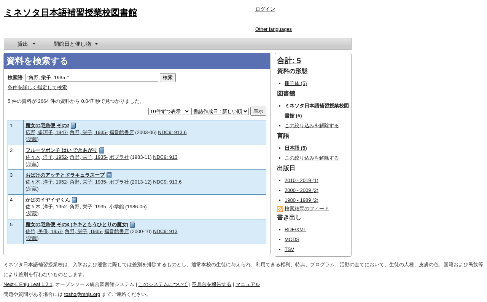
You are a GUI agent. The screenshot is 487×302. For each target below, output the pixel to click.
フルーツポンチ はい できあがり (61, 150)
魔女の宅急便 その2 (47, 125)
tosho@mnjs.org (82, 294)
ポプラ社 (119, 157)
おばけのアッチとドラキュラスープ (65, 175)
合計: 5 (289, 60)
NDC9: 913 (165, 157)
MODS (292, 239)
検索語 (15, 77)
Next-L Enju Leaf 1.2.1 (28, 284)
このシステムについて (163, 284)
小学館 (116, 206)
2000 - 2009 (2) (301, 190)
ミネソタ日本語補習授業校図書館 (70, 13)
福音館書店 (121, 132)
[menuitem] (26, 44)
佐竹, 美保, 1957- (44, 231)
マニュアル (248, 284)
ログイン (265, 9)
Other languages (273, 29)
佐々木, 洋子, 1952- (46, 157)
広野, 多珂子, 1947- (46, 132)
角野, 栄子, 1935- (89, 132)
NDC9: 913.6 (172, 132)
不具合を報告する (211, 284)
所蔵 (32, 139)
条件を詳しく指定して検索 (37, 87)
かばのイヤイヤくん (47, 200)
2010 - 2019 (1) (301, 180)
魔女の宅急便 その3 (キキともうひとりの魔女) (76, 224)
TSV (289, 249)
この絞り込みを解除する (312, 125)
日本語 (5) (296, 148)
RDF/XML (295, 229)
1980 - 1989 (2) (301, 200)
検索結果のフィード (307, 208)
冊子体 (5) (296, 83)
